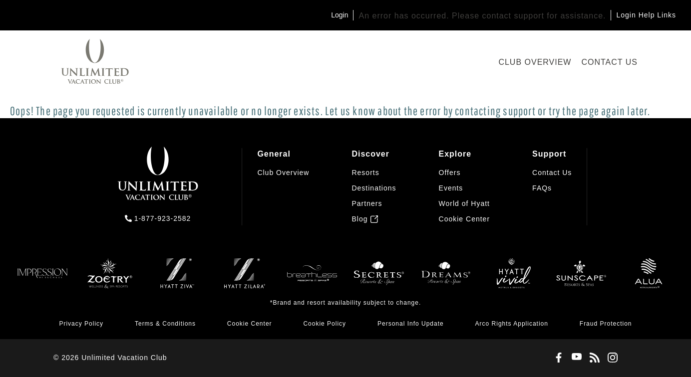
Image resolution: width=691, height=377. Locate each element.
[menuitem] (283, 186)
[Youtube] (575, 358)
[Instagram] (611, 358)
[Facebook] (557, 358)
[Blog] (593, 358)
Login (339, 15)
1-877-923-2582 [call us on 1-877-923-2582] (162, 218)
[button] (464, 219)
